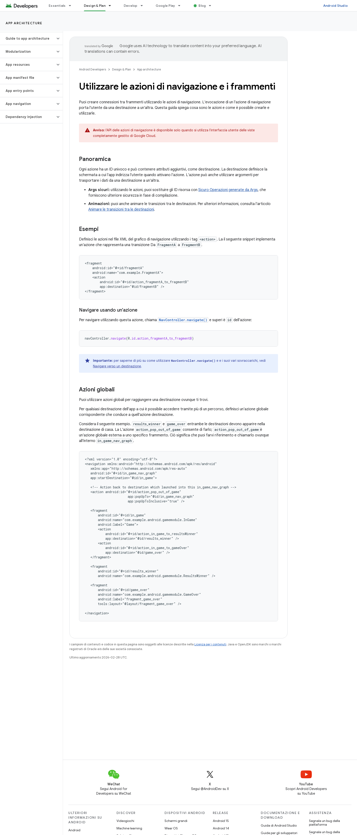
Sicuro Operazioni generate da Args (228, 190)
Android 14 (221, 828)
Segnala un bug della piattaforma (324, 823)
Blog (202, 5)
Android (74, 830)
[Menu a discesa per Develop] (143, 5)
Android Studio (335, 5)
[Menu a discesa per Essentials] (72, 5)
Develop (130, 5)
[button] (27, 38)
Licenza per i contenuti (210, 644)
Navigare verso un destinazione (117, 366)
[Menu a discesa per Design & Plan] (112, 5)
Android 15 (221, 821)
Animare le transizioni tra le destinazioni (121, 209)
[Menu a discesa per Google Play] (181, 5)
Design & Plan (121, 69)
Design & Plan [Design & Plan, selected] (95, 5)
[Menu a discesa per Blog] (212, 5)
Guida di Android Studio (279, 825)
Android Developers (92, 69)
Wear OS (171, 828)
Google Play (165, 5)
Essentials (57, 5)
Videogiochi (125, 821)
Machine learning (129, 828)
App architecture (24, 23)
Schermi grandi (176, 821)
